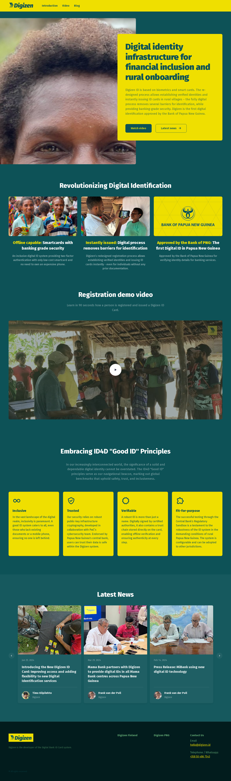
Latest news (171, 128)
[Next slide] (219, 656)
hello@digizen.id (200, 744)
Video (65, 5)
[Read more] (49, 629)
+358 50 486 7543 (200, 756)
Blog (77, 5)
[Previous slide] (12, 656)
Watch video (138, 128)
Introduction (50, 5)
